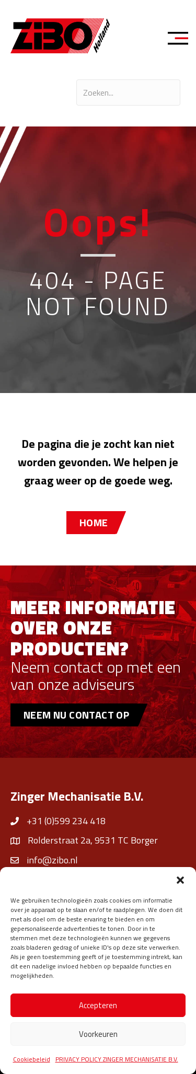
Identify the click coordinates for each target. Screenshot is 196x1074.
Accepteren (98, 1005)
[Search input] (128, 92)
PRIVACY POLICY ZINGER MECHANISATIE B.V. (116, 1059)
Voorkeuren (98, 1034)
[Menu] (181, 40)
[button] (180, 880)
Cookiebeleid (31, 1059)
